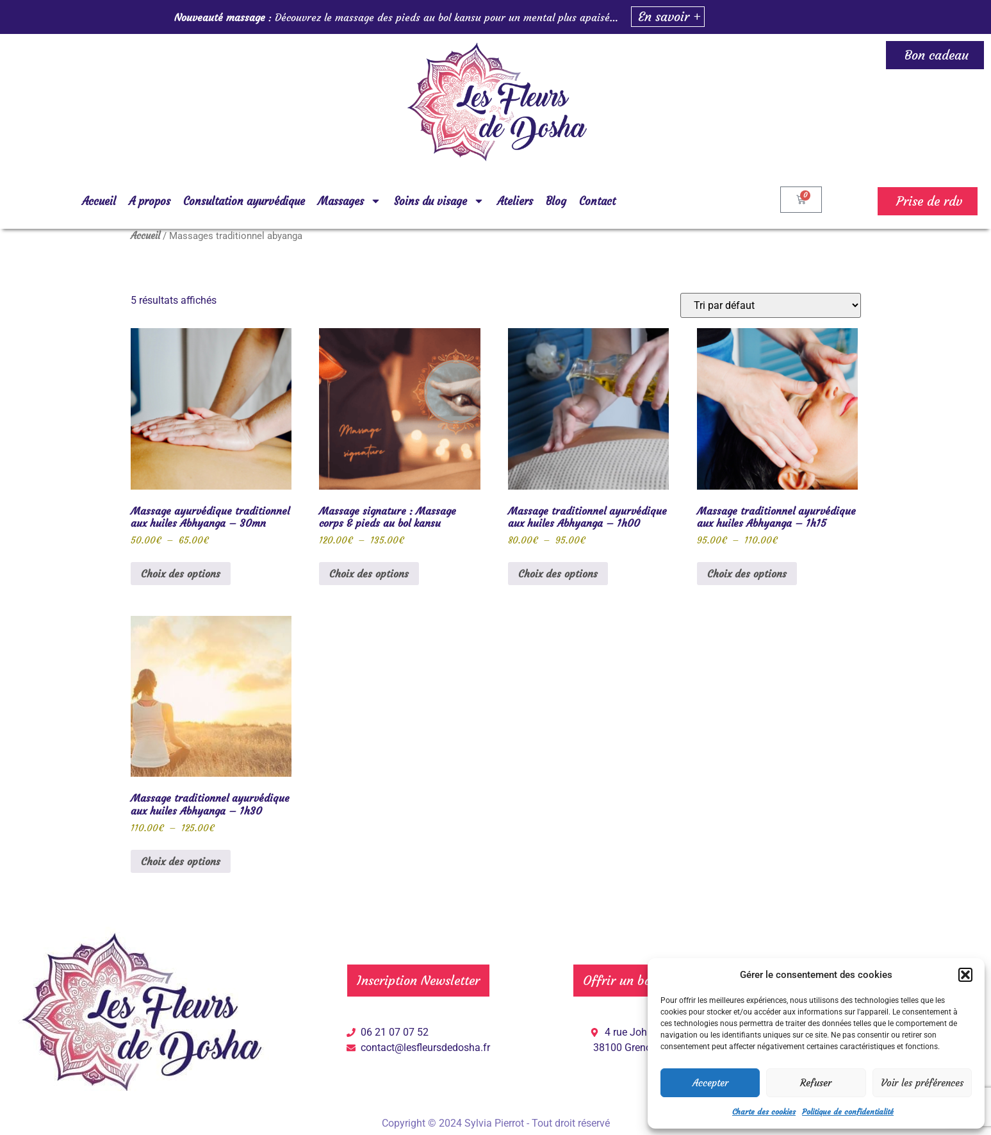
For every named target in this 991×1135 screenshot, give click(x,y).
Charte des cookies (764, 1111)
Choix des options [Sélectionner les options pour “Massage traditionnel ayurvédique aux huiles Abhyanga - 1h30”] (180, 861)
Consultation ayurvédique (244, 201)
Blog (556, 201)
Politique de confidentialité (848, 1111)
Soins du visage (439, 201)
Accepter (710, 1083)
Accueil (99, 201)
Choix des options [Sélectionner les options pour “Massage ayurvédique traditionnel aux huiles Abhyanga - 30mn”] (180, 573)
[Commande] (770, 305)
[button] (965, 974)
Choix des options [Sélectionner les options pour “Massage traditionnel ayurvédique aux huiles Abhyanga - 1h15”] (747, 573)
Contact (597, 201)
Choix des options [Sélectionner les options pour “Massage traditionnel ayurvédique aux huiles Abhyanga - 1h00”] (558, 573)
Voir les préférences (922, 1083)
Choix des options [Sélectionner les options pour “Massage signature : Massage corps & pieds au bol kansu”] (369, 573)
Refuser (815, 1083)
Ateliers (515, 201)
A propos (149, 201)
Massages (349, 201)
